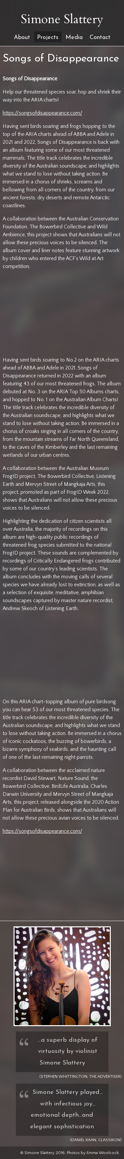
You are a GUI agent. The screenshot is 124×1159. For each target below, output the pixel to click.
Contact (100, 37)
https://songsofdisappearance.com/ (42, 113)
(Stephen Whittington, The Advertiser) (80, 1076)
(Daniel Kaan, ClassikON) (96, 1140)
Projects (48, 37)
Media (74, 37)
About (22, 37)
